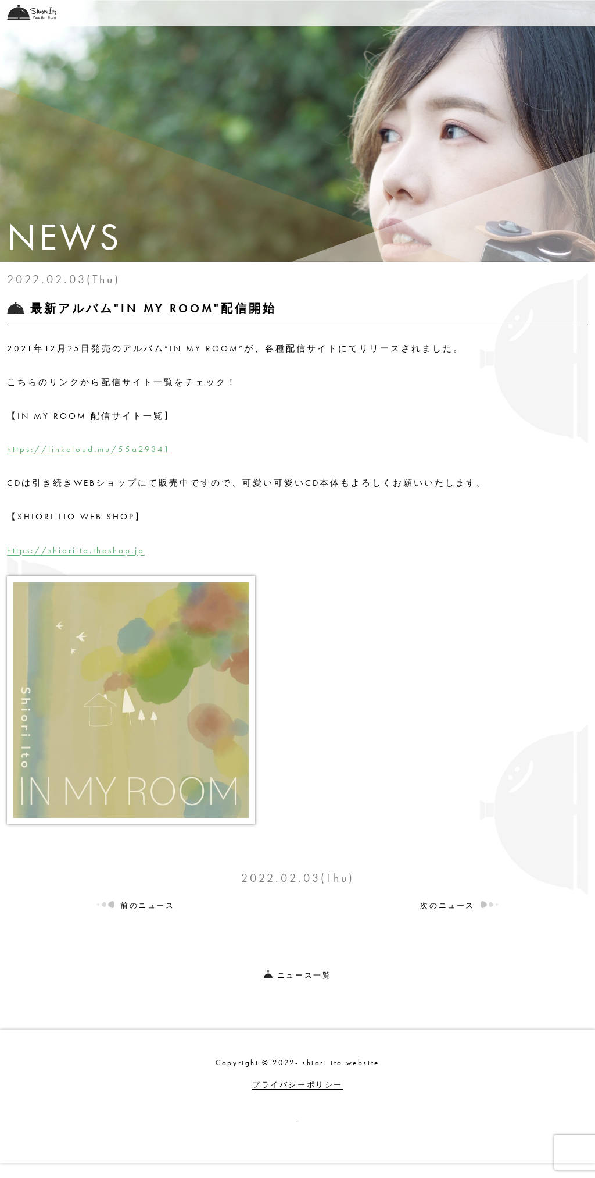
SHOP (333, 13)
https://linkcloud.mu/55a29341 (89, 449)
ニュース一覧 (298, 975)
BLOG (381, 13)
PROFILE (493, 13)
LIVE (288, 13)
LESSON (434, 13)
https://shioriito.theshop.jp (76, 550)
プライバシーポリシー (297, 1085)
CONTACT (555, 13)
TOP (198, 13)
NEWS (243, 13)
